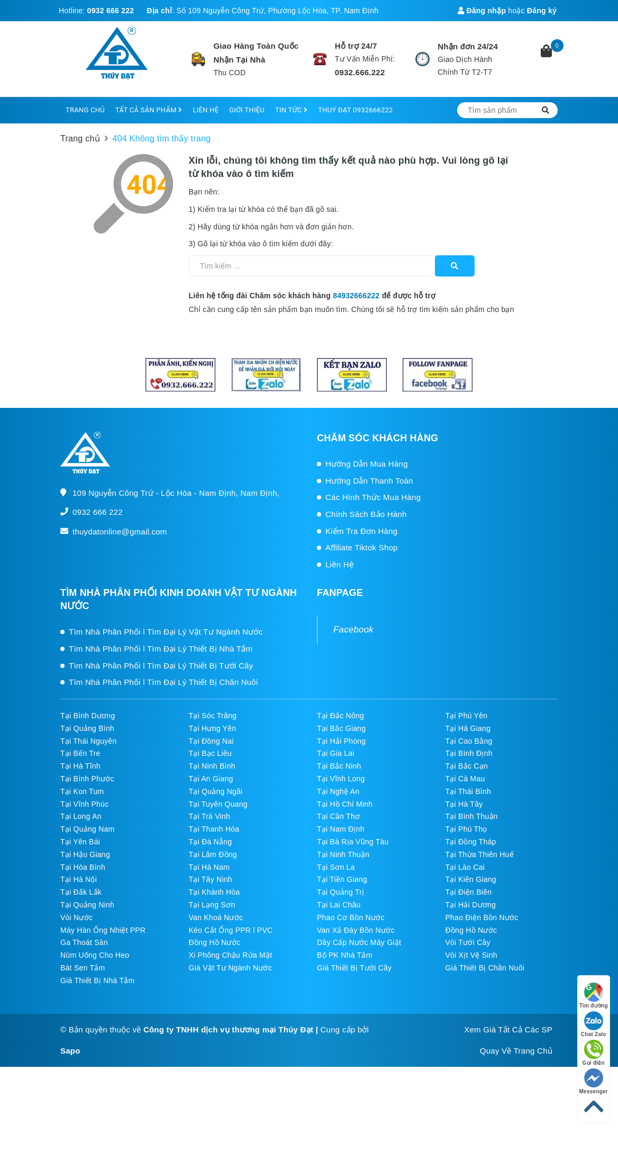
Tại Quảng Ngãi (216, 791)
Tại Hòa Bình (82, 867)
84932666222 (356, 295)
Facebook (353, 630)
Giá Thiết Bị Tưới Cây (354, 968)
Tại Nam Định (341, 829)
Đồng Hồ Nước (471, 930)
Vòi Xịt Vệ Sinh (471, 955)
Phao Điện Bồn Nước (482, 917)
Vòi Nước (76, 917)
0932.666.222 (360, 72)
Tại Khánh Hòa (214, 892)
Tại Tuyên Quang (218, 804)
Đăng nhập (482, 10)
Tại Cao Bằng (469, 741)
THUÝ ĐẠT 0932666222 (355, 110)
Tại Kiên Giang (471, 879)
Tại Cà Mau (465, 778)
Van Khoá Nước (216, 917)
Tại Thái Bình (468, 791)
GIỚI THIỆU (247, 110)
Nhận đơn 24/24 (468, 46)
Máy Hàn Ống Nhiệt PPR (103, 930)
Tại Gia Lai (336, 753)
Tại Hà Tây (464, 804)
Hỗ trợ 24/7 (356, 45)
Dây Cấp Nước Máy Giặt (359, 942)
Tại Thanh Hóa (214, 829)
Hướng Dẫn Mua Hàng (366, 463)
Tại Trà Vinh (209, 816)
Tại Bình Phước (87, 778)
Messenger (593, 1081)
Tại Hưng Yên (213, 728)
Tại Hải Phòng (341, 741)
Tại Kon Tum (82, 791)
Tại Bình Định (469, 753)
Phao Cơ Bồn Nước (351, 917)
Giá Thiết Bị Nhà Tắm (97, 980)
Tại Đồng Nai (211, 741)
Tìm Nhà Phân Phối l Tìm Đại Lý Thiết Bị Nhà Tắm (160, 648)
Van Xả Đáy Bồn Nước (356, 930)
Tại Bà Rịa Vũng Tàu (353, 841)
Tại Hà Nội (78, 879)
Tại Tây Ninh (210, 879)
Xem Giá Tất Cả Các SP (508, 1029)
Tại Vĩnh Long (341, 778)
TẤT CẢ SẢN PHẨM (148, 110)
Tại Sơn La (336, 867)
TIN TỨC (291, 110)
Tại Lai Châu (339, 905)
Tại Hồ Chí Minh (344, 804)
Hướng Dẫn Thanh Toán (369, 480)
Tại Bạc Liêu (210, 753)
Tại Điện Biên (469, 892)
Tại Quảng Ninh (87, 905)
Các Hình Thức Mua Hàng (373, 497)
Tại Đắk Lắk (81, 892)
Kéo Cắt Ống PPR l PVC (231, 930)
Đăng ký (542, 10)
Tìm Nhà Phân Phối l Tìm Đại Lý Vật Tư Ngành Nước (165, 631)
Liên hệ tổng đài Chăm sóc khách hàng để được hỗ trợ (312, 295)
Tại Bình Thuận (472, 816)
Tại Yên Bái (80, 841)
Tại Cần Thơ (338, 816)
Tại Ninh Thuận (343, 854)
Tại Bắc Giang (341, 728)
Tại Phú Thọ (466, 829)
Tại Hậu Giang (85, 854)
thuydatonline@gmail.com (119, 531)
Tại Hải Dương (471, 905)
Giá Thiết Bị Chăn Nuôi (485, 968)
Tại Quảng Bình (87, 728)
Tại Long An (81, 816)
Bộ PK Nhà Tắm (344, 955)
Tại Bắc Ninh (339, 766)
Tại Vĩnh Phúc (84, 804)
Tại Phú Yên (467, 715)
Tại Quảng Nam (87, 829)
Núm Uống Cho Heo (94, 955)
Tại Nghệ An (338, 791)
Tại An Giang (211, 778)
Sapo (70, 1050)
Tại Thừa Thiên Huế (480, 854)
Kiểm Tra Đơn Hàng (361, 531)
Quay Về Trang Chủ (516, 1050)
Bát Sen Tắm (82, 968)
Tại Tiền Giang (342, 879)
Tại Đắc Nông (340, 715)
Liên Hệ (339, 564)
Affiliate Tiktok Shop (361, 547)
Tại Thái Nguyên (88, 741)
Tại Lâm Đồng (213, 854)
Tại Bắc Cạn (467, 766)
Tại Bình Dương (87, 715)
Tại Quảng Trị (340, 892)
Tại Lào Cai (465, 867)
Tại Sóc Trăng (213, 715)
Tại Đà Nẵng (210, 841)
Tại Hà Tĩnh (80, 766)
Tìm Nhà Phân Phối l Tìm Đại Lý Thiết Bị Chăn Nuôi (163, 682)
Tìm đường (593, 996)
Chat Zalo (593, 1024)
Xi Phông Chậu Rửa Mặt (230, 955)
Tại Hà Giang (468, 728)
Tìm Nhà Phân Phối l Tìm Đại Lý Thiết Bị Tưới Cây (161, 665)
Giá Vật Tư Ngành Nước (230, 968)
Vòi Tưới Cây (468, 942)
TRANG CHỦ (85, 110)
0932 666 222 (110, 10)
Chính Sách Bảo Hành (366, 514)
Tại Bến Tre (80, 753)
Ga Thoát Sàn (84, 942)
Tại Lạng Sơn (212, 905)
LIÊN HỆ (206, 110)
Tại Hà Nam (209, 867)
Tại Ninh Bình (212, 766)
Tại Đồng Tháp (471, 841)
